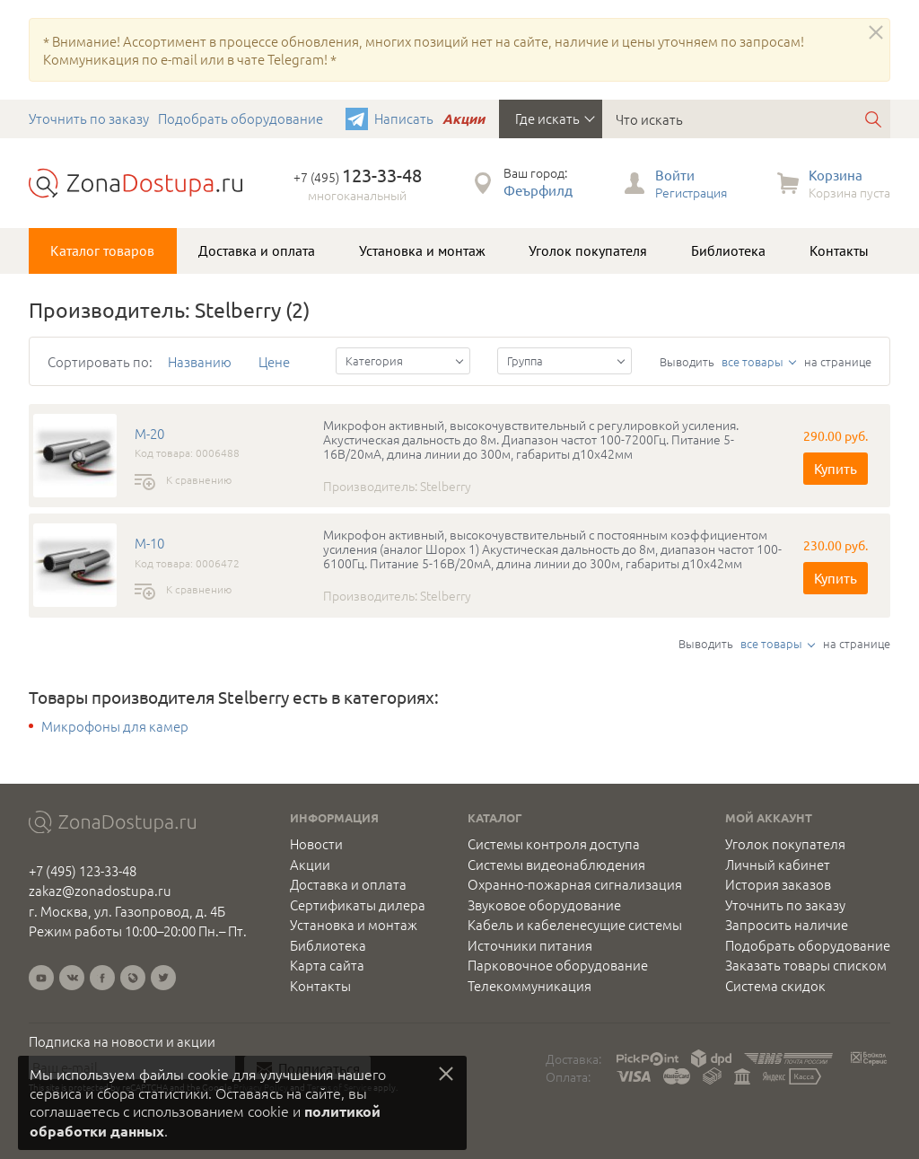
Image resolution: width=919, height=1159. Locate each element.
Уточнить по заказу (89, 118)
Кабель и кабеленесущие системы (575, 925)
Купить (835, 468)
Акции (463, 118)
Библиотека (728, 250)
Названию (200, 361)
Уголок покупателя (588, 250)
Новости (316, 844)
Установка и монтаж (422, 250)
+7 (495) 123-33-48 (82, 870)
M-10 (149, 543)
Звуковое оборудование (544, 905)
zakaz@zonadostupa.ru (100, 890)
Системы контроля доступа (554, 844)
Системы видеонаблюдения (556, 865)
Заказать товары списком (806, 965)
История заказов (778, 884)
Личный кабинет (777, 865)
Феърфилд (538, 189)
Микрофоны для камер (114, 726)
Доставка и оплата (256, 250)
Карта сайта (327, 965)
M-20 (149, 434)
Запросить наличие (786, 925)
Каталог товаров (102, 250)
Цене (274, 361)
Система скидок (775, 986)
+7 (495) (357, 177)
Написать (403, 118)
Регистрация (691, 192)
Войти (675, 174)
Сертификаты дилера (357, 905)
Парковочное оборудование (558, 965)
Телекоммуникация (529, 986)
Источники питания (530, 945)
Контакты (839, 250)
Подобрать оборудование (240, 118)
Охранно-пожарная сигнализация (575, 884)
